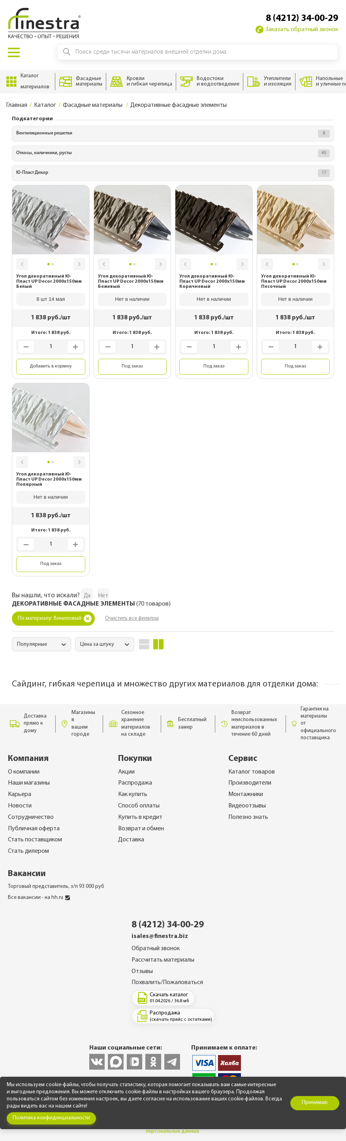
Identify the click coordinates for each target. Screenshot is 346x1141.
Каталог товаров (251, 772)
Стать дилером (28, 851)
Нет (103, 596)
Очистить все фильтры (132, 618)
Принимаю (315, 1103)
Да (87, 596)
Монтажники (245, 794)
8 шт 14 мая (50, 299)
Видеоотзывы (247, 806)
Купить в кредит (140, 817)
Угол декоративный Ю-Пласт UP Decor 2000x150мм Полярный (49, 479)
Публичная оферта (34, 829)
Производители (249, 783)
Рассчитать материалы (163, 960)
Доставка (131, 840)
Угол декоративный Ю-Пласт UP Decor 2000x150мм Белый (49, 281)
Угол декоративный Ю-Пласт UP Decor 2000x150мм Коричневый (212, 281)
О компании (23, 772)
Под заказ (132, 366)
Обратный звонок (156, 948)
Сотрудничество (31, 817)
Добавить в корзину (51, 366)
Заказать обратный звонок (297, 30)
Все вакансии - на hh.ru (39, 897)
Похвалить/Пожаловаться (167, 982)
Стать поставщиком (35, 840)
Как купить (132, 794)
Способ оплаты (139, 806)
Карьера (19, 794)
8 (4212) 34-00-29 (302, 18)
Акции (126, 772)
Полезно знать (248, 817)
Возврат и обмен (141, 829)
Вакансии (27, 873)
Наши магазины (29, 783)
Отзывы (142, 971)
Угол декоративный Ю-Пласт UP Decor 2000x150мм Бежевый (131, 281)
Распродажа (135, 783)
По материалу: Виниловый (55, 619)
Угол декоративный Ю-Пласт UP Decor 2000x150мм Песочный (294, 281)
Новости (20, 806)
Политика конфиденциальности (51, 1118)
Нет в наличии (132, 299)
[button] (22, 264)
